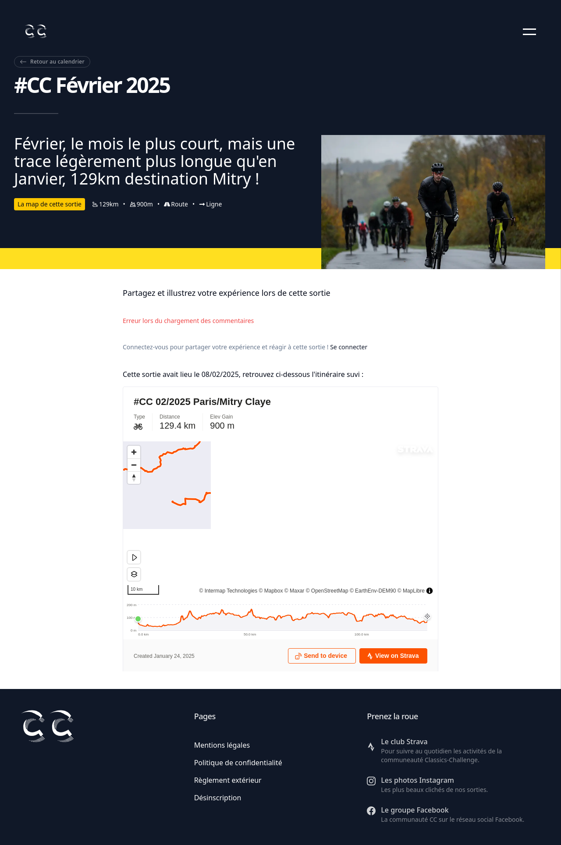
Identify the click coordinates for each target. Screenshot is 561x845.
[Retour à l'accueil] (35, 31)
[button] (529, 31)
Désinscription (217, 797)
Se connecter (348, 347)
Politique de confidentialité (238, 762)
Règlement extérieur (228, 780)
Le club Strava (404, 741)
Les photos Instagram (417, 780)
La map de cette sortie (50, 204)
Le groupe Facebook (414, 810)
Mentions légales (222, 745)
